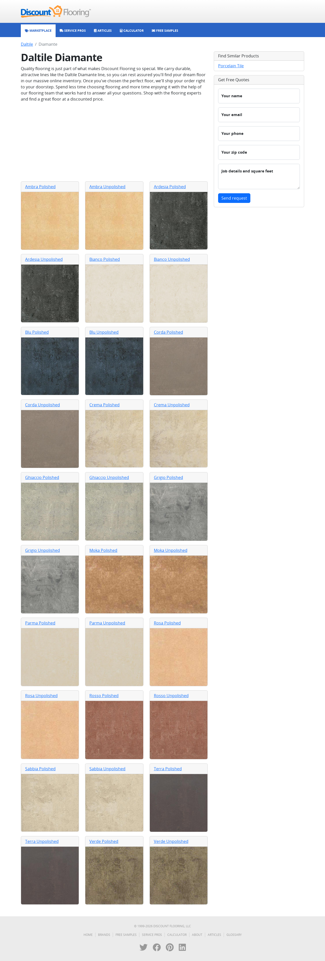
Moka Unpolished (170, 550)
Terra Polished (168, 769)
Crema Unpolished (172, 405)
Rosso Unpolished (171, 695)
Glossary (234, 935)
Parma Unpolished (107, 623)
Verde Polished (103, 841)
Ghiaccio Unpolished (109, 477)
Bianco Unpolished (172, 259)
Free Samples (126, 935)
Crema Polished (104, 405)
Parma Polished (40, 623)
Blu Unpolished (104, 332)
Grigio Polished (168, 477)
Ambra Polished (40, 186)
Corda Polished (168, 332)
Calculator (177, 935)
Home (88, 935)
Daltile (27, 44)
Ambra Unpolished (107, 186)
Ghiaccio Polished (42, 477)
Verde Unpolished (171, 841)
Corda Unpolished (42, 405)
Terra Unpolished (42, 841)
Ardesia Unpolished (44, 259)
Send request (234, 198)
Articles (214, 935)
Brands (104, 935)
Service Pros (152, 935)
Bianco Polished (104, 259)
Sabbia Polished (40, 769)
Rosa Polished (167, 623)
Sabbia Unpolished (107, 769)
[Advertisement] (114, 141)
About (197, 935)
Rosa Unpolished (41, 695)
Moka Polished (103, 550)
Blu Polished (37, 332)
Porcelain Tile (231, 66)
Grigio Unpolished (42, 550)
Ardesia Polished (170, 186)
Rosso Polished (104, 695)
